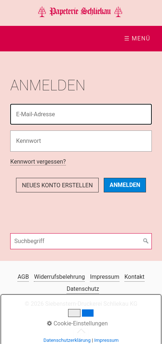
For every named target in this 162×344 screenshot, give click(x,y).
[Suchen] (146, 241)
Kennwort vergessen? (38, 161)
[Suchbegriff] (80, 241)
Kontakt (135, 276)
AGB (23, 276)
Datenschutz (83, 288)
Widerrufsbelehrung (59, 276)
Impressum (104, 276)
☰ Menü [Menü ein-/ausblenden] (137, 38)
